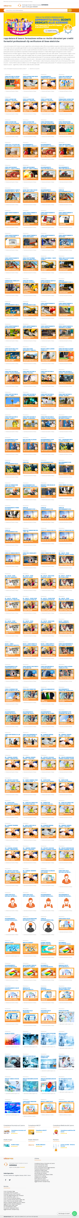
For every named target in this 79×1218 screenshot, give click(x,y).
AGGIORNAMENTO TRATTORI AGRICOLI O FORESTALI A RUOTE (47, 168)
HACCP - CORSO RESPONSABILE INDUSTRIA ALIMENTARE (12, 644)
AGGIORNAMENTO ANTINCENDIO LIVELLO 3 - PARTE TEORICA (30, 145)
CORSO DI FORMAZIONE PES (48, 530)
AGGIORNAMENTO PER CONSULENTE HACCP (11, 667)
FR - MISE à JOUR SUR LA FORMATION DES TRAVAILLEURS (29, 826)
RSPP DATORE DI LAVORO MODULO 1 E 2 (29, 440)
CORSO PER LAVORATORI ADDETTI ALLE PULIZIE (65, 77)
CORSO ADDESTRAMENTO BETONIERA (48, 236)
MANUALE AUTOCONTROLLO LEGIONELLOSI (46, 988)
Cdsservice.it (7, 74)
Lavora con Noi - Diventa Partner (68, 1145)
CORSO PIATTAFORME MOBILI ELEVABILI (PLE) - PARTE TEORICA (29, 258)
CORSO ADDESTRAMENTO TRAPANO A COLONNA (66, 327)
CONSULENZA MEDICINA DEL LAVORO (29, 1102)
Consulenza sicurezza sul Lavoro (18, 1131)
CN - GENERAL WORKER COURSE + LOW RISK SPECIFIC (65, 826)
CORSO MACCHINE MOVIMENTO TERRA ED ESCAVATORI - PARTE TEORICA (29, 349)
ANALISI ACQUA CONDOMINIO (63, 1034)
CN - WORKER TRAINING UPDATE (29, 871)
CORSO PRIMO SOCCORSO (66, 485)
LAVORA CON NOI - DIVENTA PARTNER (46, 943)
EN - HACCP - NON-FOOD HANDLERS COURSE (47, 576)
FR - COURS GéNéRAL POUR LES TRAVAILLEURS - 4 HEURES (30, 780)
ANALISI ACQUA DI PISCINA (48, 1033)
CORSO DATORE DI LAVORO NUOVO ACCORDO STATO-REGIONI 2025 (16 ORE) (12, 77)
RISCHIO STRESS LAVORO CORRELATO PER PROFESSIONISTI (65, 667)
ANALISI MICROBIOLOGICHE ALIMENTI (48, 1079)
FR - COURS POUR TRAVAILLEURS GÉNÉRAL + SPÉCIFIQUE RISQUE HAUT (12, 803)
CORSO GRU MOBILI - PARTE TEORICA (48, 258)
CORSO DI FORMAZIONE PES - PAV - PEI (30, 531)
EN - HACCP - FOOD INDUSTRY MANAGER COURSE (11, 576)
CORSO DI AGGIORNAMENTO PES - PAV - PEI (29, 508)
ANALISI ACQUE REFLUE (29, 1056)
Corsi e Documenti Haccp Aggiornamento (44, 1167)
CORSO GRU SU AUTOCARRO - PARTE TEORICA (66, 258)
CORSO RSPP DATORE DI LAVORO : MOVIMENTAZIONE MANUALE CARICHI (47, 372)
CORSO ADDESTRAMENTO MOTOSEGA (48, 304)
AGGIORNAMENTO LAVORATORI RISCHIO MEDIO (65, 895)
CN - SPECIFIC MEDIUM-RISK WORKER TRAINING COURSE (66, 848)
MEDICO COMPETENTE (47, 1101)
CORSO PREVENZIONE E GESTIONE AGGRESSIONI (47, 122)
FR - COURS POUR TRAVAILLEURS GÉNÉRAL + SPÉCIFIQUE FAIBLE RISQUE (48, 780)
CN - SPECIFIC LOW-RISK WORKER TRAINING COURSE (48, 848)
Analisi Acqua (15, 1144)
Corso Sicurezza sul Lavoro (41, 1166)
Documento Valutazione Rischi (11, 1208)
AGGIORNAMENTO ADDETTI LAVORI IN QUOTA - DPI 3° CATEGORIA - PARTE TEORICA (12, 190)
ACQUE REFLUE (27, 1033)
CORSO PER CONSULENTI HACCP (29, 553)
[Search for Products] (36, 10)
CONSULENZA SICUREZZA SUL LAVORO (48, 871)
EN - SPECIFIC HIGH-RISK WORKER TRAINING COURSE (12, 780)
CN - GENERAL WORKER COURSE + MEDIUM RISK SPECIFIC (11, 848)
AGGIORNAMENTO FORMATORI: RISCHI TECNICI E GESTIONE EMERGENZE (10, 712)
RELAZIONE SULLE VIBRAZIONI (28, 1011)
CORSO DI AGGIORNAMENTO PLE (65, 190)
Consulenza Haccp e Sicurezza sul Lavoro (44, 1163)
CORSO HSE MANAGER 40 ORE (47, 690)
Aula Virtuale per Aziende (40, 1173)
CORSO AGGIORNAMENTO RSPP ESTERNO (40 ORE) (30, 735)
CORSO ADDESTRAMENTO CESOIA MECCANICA (30, 236)
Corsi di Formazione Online (41, 1165)
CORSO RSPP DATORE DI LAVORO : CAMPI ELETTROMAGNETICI (11, 395)
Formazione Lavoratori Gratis (41, 1171)
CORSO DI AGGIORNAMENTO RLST (11, 463)
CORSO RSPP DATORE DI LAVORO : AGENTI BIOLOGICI (11, 417)
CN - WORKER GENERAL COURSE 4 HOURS (47, 826)
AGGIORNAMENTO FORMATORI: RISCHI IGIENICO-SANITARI (28, 712)
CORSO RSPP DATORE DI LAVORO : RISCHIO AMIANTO (65, 395)
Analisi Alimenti (40, 1144)
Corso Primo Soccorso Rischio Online (13, 1201)
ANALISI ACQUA (9, 942)
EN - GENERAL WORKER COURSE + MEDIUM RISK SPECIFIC (11, 758)
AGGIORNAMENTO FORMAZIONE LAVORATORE (48, 77)
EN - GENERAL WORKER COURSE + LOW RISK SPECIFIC (65, 735)
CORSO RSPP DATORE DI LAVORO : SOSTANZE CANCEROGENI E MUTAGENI (48, 395)
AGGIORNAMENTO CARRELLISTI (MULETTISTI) (48, 190)
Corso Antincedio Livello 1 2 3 (11, 1197)
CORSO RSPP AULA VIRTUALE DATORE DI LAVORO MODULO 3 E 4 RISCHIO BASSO (11, 895)
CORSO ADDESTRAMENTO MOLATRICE (48, 213)
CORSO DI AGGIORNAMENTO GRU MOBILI (29, 304)
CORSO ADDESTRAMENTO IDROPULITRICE (30, 213)
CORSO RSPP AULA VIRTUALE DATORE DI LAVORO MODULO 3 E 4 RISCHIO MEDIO (65, 871)
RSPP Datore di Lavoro (40, 1178)
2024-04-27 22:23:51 (35, 68)
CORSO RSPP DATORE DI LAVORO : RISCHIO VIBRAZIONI (29, 372)
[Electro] (7, 6)
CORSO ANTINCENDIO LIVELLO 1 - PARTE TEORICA (30, 168)
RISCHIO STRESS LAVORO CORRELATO (47, 349)
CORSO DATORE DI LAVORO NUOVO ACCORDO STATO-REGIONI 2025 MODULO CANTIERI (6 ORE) (66, 349)
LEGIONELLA (8, 1101)
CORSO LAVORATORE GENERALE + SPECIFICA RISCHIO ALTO (47, 100)
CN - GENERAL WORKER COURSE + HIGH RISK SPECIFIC (29, 848)
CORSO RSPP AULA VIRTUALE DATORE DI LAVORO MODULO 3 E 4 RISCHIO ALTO (29, 895)
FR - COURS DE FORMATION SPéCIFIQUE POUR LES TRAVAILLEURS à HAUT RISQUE (66, 803)
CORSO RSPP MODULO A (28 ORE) (12, 735)
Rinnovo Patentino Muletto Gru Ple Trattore (14, 1202)
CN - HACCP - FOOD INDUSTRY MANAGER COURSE (11, 621)
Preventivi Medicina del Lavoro (41, 1169)
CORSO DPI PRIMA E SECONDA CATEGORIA (29, 281)
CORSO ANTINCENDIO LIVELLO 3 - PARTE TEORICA (66, 145)
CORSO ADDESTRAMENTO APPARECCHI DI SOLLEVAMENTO (12, 258)
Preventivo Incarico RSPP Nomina (12, 1194)
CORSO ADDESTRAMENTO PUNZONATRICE (66, 213)
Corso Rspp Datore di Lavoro (11, 1192)
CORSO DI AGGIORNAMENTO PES (65, 508)
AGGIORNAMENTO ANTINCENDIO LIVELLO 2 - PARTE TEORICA (48, 145)
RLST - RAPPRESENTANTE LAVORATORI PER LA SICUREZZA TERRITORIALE (66, 440)
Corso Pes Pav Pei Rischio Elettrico (12, 1198)
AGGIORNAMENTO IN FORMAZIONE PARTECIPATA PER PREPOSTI (30, 485)
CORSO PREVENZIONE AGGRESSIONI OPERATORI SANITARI (66, 122)
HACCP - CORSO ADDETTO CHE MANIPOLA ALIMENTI (30, 644)
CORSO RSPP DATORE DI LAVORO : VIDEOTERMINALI (66, 372)
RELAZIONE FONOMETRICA (12, 1010)
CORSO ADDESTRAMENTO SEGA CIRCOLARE (30, 327)
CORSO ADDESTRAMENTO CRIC (12, 213)
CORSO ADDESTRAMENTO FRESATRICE (66, 236)
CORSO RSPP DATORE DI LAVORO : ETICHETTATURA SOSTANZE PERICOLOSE (48, 417)
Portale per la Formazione (40, 1177)
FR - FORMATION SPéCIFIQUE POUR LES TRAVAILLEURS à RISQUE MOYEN (47, 803)
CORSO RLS (26, 462)
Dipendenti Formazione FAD (41, 1180)
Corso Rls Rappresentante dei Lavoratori (13, 1195)
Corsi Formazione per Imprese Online (43, 1174)
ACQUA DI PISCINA (64, 1010)
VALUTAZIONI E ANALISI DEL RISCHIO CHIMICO (29, 966)
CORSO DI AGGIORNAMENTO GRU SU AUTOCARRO (66, 281)
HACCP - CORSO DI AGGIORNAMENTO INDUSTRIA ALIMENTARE (65, 621)
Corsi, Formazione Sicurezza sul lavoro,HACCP (15, 68)
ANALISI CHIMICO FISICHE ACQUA (12, 1079)
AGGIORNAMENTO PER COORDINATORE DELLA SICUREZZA (65, 712)
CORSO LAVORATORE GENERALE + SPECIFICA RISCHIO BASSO (11, 100)
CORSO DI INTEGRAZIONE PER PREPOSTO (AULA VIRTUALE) (30, 919)
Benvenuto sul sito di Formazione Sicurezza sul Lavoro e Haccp (18, 1)
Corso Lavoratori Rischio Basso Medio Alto (14, 1199)
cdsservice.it (7, 1216)
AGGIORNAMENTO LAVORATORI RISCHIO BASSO (47, 895)
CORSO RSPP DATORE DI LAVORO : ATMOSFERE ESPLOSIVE (29, 417)
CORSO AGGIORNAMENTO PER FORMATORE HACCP (66, 644)
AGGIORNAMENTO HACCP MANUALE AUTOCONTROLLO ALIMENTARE (12, 988)
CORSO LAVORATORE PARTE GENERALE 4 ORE (30, 77)
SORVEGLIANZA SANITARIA (66, 1101)
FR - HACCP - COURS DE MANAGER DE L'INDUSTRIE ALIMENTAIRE (12, 599)
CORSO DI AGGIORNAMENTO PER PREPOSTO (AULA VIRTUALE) (47, 919)
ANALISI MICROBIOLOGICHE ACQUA (30, 1079)
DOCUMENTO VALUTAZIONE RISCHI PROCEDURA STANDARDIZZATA (47, 966)
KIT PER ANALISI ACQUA (65, 1079)
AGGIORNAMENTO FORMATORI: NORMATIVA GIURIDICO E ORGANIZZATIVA (66, 690)
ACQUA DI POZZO (9, 1033)
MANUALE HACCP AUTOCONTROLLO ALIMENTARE (64, 966)
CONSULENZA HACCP (64, 918)
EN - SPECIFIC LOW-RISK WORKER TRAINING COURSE (48, 758)
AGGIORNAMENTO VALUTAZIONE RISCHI (11, 966)
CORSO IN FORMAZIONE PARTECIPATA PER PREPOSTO (11, 485)
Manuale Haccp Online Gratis (11, 1205)
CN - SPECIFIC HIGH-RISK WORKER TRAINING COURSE (12, 871)
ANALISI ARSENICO (64, 1056)
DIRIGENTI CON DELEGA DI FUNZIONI (48, 485)
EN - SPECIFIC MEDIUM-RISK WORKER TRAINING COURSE (66, 758)
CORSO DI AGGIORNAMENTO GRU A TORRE (12, 304)
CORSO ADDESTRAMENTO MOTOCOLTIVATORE (66, 304)
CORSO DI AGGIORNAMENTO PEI (47, 508)
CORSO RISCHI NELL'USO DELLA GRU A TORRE (11, 349)
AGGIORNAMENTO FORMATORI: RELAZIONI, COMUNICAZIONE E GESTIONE (47, 712)
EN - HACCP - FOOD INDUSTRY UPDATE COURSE (66, 553)
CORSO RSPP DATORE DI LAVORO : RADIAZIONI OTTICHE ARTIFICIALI (29, 395)
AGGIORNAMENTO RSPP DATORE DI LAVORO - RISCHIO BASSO (65, 417)
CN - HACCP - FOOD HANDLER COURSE (28, 621)
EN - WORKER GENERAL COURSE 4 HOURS (47, 735)
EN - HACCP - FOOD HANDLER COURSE (28, 576)
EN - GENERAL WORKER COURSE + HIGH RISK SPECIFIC (29, 758)
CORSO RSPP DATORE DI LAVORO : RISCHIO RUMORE (12, 372)
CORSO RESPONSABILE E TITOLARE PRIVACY (47, 667)
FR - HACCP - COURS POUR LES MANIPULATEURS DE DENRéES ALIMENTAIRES (30, 599)
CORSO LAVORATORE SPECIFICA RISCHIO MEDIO (12, 122)
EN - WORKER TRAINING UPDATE (11, 826)
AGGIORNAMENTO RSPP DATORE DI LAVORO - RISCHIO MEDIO (11, 440)
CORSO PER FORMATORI (29, 689)
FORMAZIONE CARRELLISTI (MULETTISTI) (12, 281)
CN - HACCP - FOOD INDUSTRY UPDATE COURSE (66, 599)
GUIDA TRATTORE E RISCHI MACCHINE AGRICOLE (30, 190)
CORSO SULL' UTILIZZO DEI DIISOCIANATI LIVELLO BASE (12, 145)
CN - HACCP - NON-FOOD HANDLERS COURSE (47, 621)
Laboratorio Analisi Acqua (40, 1170)
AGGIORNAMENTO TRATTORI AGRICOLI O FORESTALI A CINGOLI (65, 168)
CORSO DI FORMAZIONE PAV (66, 530)
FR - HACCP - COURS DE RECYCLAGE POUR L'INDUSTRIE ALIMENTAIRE (66, 576)
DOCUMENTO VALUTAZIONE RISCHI (65, 943)
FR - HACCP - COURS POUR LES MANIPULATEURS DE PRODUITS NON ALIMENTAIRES (48, 599)
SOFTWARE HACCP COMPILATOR (46, 1011)
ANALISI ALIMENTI (28, 942)
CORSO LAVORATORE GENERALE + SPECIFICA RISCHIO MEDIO (29, 100)
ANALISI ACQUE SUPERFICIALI (45, 1056)
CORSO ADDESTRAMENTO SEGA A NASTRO (48, 327)
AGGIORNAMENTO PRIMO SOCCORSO (12, 508)
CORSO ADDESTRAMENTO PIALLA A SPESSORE (12, 236)
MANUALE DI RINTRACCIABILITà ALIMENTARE (28, 988)
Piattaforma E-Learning (40, 1176)
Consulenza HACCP (41, 1130)
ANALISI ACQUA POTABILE (12, 1056)
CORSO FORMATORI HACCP (48, 553)
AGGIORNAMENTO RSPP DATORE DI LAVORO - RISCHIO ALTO (47, 440)
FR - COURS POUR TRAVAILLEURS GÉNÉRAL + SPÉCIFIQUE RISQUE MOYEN (66, 780)
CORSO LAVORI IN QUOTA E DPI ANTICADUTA (48, 281)
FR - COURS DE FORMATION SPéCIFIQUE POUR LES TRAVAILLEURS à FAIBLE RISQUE (30, 803)
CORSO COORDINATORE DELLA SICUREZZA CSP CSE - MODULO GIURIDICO (12, 690)
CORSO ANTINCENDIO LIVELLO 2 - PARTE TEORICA (12, 168)
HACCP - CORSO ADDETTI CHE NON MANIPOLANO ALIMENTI (47, 644)
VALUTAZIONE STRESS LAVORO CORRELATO (65, 988)
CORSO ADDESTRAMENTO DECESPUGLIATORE (12, 327)
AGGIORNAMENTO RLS (47, 462)
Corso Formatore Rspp (9, 1191)
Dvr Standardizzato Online (10, 1206)
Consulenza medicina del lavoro (68, 1131)
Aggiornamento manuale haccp (42, 1181)
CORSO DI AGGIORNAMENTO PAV (11, 531)
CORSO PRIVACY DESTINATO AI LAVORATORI (30, 667)
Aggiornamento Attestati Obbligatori (12, 1204)
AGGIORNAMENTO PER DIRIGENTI (65, 463)
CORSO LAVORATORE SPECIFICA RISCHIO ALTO (29, 122)
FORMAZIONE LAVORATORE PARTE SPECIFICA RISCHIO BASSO (66, 100)
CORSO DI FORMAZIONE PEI (12, 553)
